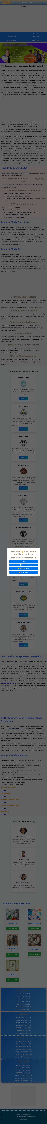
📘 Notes (23, 561)
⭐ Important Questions (23, 568)
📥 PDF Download (23, 572)
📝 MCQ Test (23, 565)
